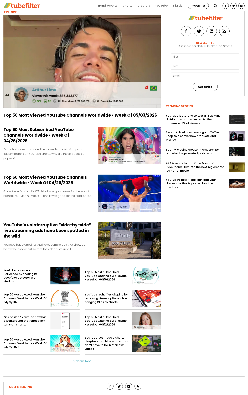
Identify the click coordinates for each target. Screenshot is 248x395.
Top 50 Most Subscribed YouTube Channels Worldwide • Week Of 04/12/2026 (106, 321)
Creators (143, 6)
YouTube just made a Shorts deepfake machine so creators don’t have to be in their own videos (106, 343)
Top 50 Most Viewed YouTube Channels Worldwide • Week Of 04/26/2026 (45, 180)
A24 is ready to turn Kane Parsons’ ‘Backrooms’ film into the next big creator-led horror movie (195, 167)
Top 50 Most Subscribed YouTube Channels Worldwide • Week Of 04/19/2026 (106, 276)
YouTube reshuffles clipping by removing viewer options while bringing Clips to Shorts (106, 298)
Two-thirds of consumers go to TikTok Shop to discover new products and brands (192, 136)
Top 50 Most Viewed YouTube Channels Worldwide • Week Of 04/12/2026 (25, 343)
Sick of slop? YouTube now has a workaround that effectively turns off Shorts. (24, 321)
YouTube (161, 6)
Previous (79, 361)
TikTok (177, 6)
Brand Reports (107, 6)
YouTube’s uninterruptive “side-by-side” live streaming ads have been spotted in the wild (47, 230)
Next (88, 361)
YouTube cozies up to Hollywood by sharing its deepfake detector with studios (20, 275)
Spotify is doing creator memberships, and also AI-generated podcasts (192, 151)
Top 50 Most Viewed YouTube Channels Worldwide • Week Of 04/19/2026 (25, 298)
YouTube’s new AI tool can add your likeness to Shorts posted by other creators (191, 183)
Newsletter (198, 5)
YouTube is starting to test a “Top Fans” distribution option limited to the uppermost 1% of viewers (194, 119)
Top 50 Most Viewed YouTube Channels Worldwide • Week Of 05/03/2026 (80, 115)
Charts (127, 6)
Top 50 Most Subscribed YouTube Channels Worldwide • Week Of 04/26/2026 (38, 135)
